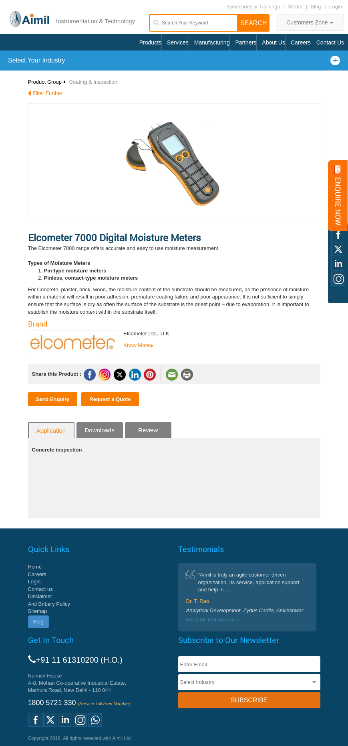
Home (35, 567)
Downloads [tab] (99, 430)
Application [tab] (51, 430)
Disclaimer (40, 596)
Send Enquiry (53, 399)
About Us (273, 42)
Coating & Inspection (93, 82)
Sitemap (37, 611)
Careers (301, 42)
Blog (316, 7)
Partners (245, 42)
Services (178, 42)
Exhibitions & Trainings (253, 7)
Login (335, 7)
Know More (136, 345)
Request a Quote (110, 399)
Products (150, 42)
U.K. (166, 334)
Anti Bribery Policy (49, 604)
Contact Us (330, 42)
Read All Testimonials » (213, 620)
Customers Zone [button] (309, 22)
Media (296, 7)
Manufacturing (212, 42)
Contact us (40, 589)
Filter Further (47, 93)
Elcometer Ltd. (140, 334)
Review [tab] (148, 430)
